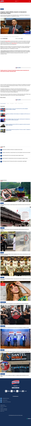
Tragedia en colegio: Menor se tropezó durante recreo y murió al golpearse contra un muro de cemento (16, 152)
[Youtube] (14, 387)
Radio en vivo (2, 411)
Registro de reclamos (3, 406)
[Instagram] (16, 387)
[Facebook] (12, 387)
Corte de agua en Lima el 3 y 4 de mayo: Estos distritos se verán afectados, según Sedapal (14, 161)
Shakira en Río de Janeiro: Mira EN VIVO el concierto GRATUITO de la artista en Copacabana (14, 303)
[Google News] (17, 387)
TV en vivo (1, 407)
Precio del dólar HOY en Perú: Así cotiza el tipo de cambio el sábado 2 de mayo (12, 155)
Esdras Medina (7, 41)
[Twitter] (13, 387)
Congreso (8, 103)
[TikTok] (18, 387)
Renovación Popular (20, 103)
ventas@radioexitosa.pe (5, 398)
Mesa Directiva (14, 43)
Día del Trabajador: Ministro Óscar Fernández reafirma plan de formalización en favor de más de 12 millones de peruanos (18, 119)
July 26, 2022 (18, 67)
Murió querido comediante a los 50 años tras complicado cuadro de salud (12, 149)
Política (10, 36)
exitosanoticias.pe (4, 400)
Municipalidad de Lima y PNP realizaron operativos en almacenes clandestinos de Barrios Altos (15, 351)
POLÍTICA (16, 103)
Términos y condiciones (3, 408)
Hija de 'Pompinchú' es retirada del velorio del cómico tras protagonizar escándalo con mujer (15, 158)
